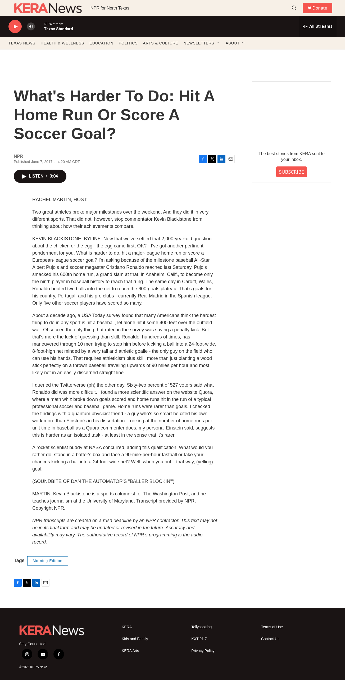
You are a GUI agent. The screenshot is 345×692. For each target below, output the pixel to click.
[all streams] (318, 38)
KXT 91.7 (199, 651)
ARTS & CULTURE (160, 55)
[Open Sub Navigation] (218, 55)
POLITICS (128, 55)
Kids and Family (135, 651)
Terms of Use (272, 639)
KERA (127, 639)
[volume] (30, 38)
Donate (323, 14)
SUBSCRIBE (291, 183)
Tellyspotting (201, 639)
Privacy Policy (202, 663)
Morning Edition (47, 573)
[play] (15, 38)
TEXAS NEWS (21, 55)
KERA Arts (130, 663)
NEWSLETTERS (199, 55)
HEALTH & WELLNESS (62, 55)
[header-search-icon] (297, 14)
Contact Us (270, 651)
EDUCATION (101, 55)
